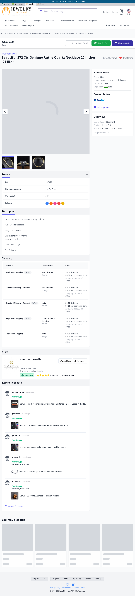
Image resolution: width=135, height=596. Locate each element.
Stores (110, 25)
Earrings (36, 20)
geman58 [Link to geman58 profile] (16, 413)
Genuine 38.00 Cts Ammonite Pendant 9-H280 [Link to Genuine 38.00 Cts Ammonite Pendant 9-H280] (39, 496)
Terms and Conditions (70, 588)
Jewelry (30, 4)
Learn (125, 25)
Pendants (50, 20)
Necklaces (23, 33)
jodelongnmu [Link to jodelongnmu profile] (18, 392)
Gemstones (17, 4)
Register (106, 12)
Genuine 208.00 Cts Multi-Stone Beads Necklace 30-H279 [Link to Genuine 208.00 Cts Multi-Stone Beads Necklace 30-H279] (44, 425)
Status (83, 588)
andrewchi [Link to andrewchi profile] (16, 457)
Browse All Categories (87, 20)
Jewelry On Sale (67, 20)
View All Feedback (14, 506)
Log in (115, 12)
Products (11, 33)
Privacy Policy (55, 588)
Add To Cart (101, 43)
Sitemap (98, 579)
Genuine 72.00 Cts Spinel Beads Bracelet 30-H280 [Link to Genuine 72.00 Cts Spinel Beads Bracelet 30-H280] (41, 471)
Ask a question (102, 107)
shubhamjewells (10, 53)
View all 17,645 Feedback (55, 375)
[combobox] (67, 11)
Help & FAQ (76, 579)
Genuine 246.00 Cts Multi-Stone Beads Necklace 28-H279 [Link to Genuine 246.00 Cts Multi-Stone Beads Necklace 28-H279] (44, 447)
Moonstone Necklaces (64, 33)
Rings (24, 20)
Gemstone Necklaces (41, 33)
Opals (5, 4)
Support (88, 579)
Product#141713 (85, 33)
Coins (40, 4)
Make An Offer (122, 43)
